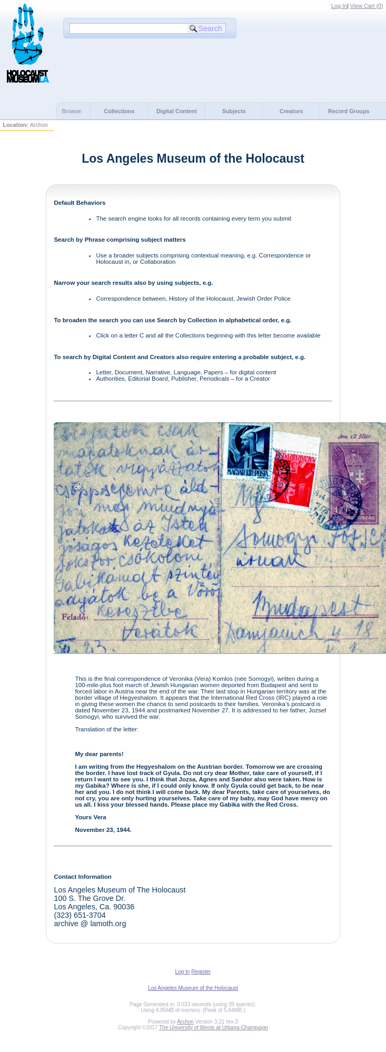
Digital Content (176, 111)
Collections (119, 111)
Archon (185, 1022)
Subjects (234, 111)
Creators (291, 111)
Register (201, 972)
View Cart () (366, 6)
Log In (339, 6)
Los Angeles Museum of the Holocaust (193, 988)
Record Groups (349, 111)
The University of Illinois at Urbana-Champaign (213, 1027)
